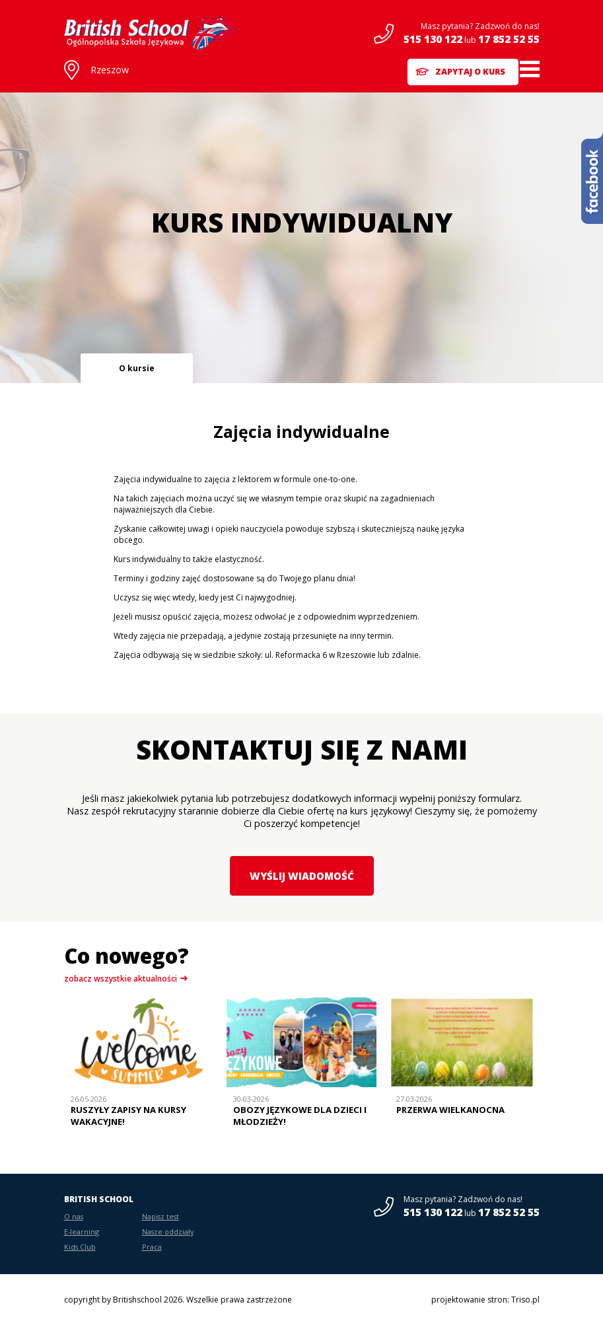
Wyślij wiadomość (301, 875)
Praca (152, 1247)
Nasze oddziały (168, 1231)
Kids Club (80, 1247)
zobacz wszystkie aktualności (120, 978)
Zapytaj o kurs (462, 69)
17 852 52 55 (509, 39)
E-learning (81, 1231)
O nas (73, 1216)
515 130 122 (433, 39)
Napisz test (160, 1216)
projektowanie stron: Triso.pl (485, 1299)
